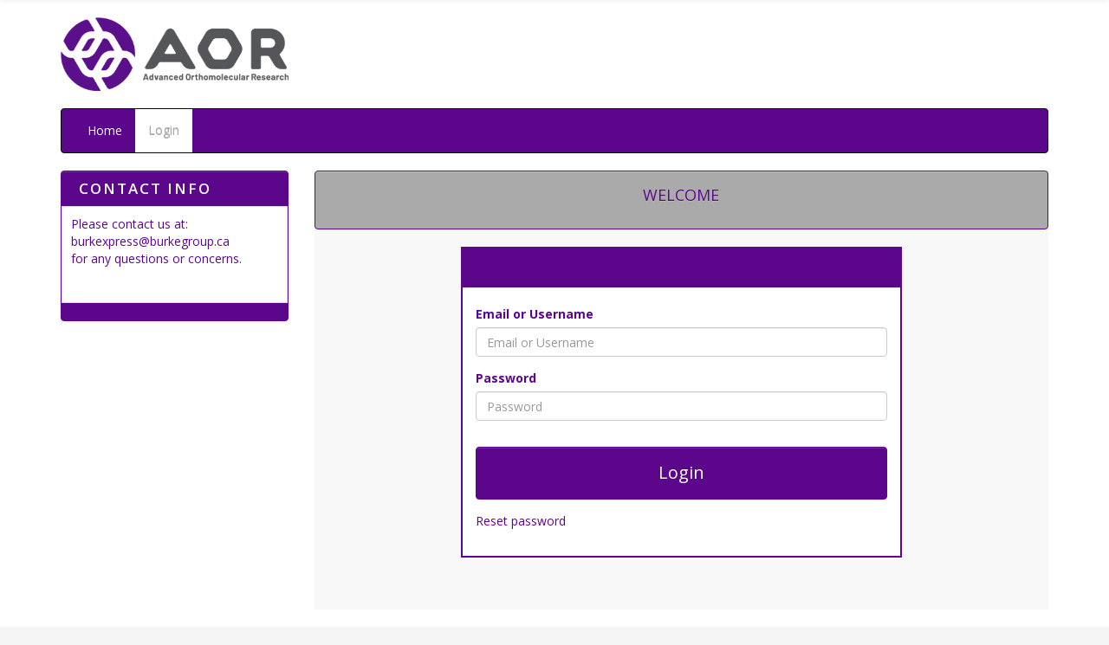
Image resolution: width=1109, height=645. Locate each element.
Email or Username (534, 314)
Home (105, 130)
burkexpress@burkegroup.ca (150, 241)
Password (506, 378)
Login (163, 130)
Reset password (521, 521)
